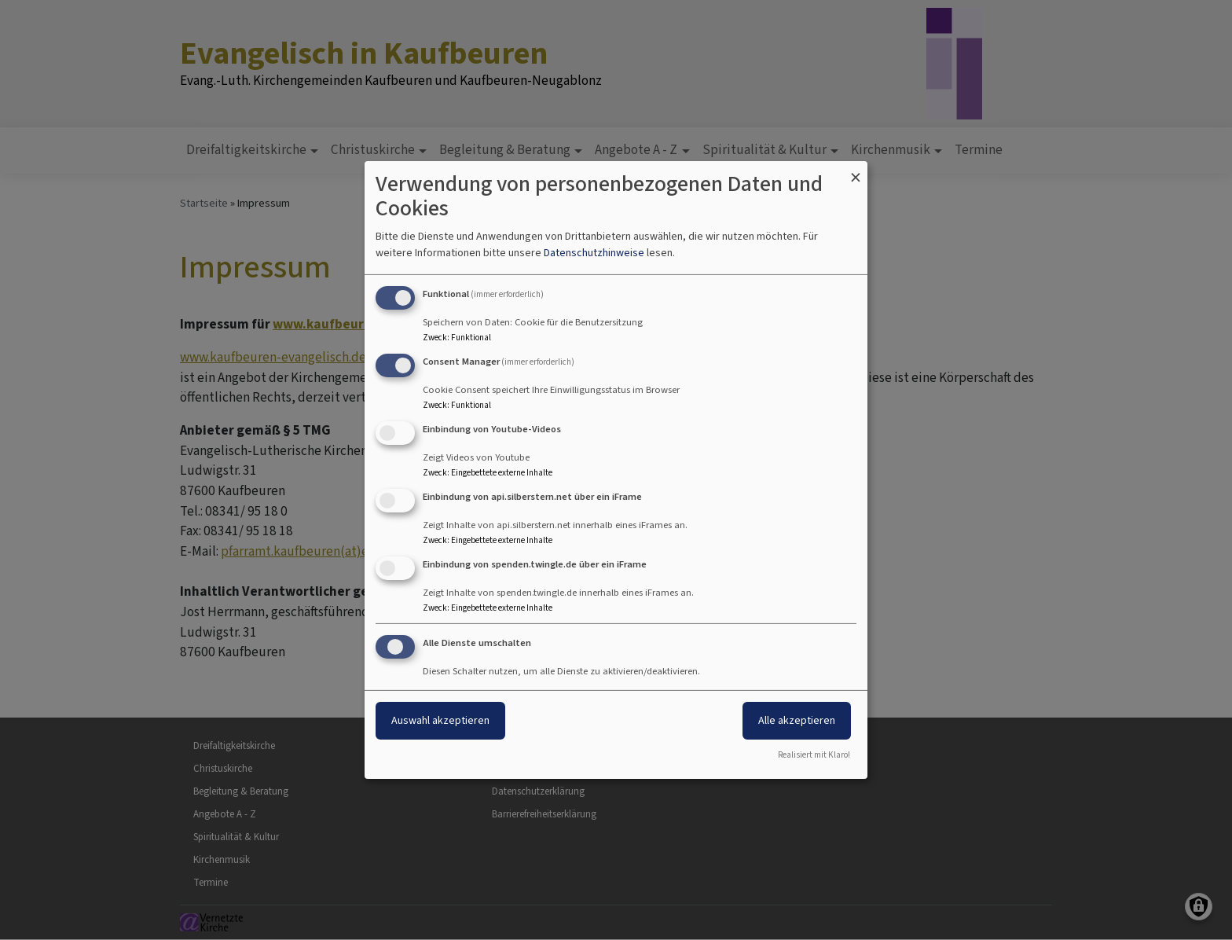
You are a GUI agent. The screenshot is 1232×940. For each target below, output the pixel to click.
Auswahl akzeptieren (440, 720)
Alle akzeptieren (796, 720)
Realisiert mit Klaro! (814, 755)
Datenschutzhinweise (594, 252)
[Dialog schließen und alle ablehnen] (855, 171)
